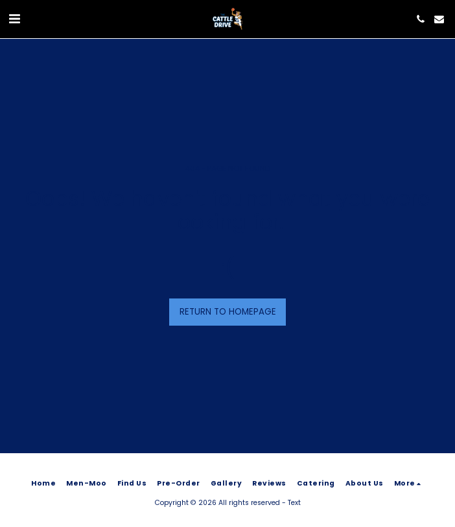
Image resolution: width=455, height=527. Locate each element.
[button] (14, 18)
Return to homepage (228, 312)
